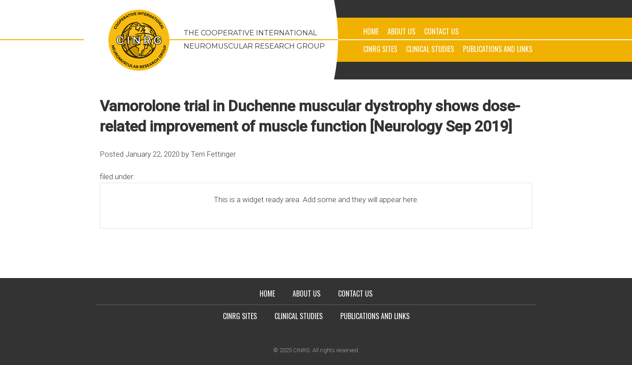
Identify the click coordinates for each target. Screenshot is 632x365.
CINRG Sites (380, 49)
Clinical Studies (430, 49)
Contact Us (441, 31)
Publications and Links (497, 49)
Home (371, 31)
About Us (401, 31)
